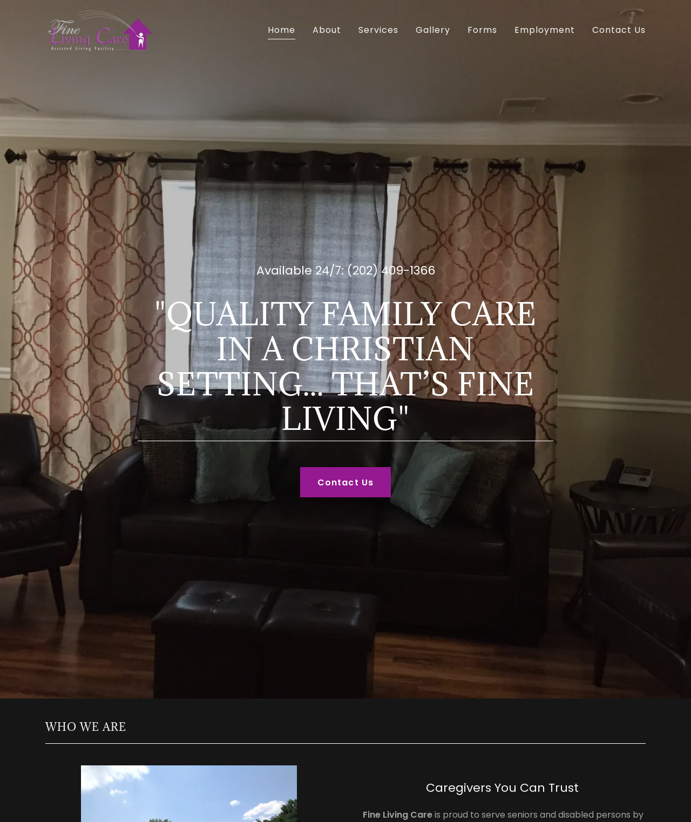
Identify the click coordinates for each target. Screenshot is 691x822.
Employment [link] (544, 30)
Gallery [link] (433, 30)
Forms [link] (482, 30)
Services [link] (378, 30)
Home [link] (281, 30)
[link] (99, 29)
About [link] (327, 30)
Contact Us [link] (619, 30)
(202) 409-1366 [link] (391, 270)
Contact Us (345, 482)
